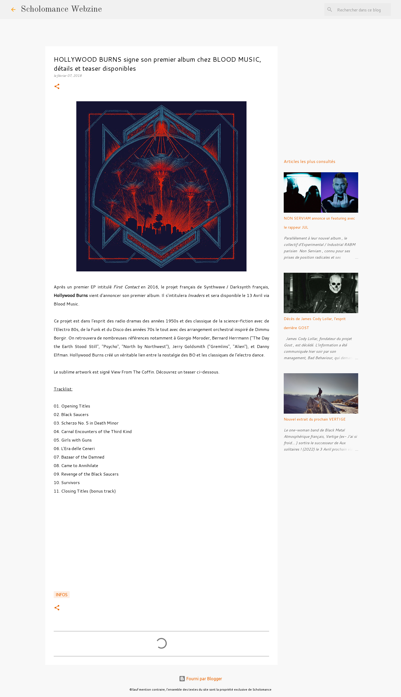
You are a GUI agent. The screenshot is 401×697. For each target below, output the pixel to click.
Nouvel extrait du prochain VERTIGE (315, 419)
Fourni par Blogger (200, 678)
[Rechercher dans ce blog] (363, 9)
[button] (57, 86)
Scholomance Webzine (61, 9)
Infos (62, 594)
